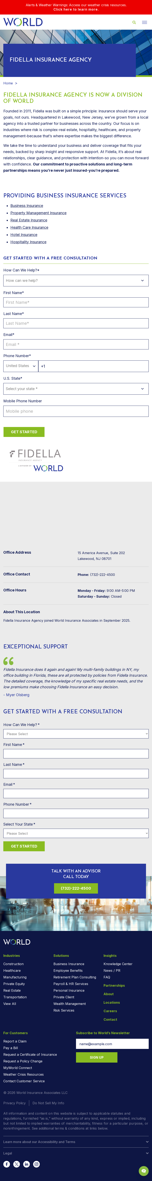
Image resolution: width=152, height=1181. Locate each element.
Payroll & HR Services (70, 984)
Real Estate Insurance (28, 220)
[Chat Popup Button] (144, 1171)
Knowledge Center (118, 964)
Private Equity (14, 984)
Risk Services (63, 1010)
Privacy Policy (14, 1103)
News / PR (112, 970)
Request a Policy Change (22, 1061)
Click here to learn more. (76, 9)
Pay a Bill (10, 1048)
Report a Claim (15, 1041)
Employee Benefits (68, 970)
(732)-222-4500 (76, 888)
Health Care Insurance (29, 227)
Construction (13, 964)
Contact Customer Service (24, 1081)
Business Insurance (68, 964)
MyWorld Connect (17, 1068)
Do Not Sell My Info (48, 1103)
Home (8, 83)
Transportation (15, 997)
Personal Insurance (68, 990)
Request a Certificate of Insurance (30, 1054)
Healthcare (12, 970)
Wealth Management (69, 1004)
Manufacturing (15, 977)
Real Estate (12, 990)
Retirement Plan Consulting (74, 977)
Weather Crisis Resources (23, 1074)
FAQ (107, 977)
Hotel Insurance (23, 234)
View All (9, 1004)
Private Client (63, 997)
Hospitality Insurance (28, 242)
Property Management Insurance (38, 213)
